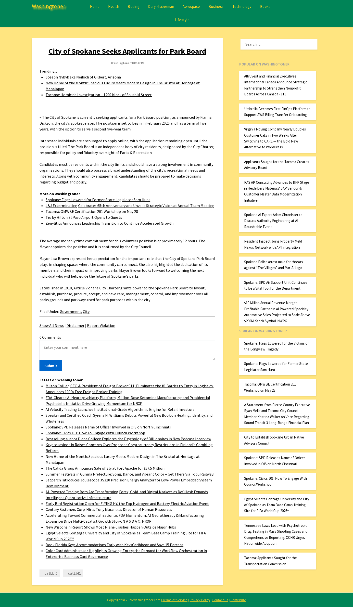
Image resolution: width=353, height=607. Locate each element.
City (86, 311)
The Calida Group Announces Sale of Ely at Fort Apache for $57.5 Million (105, 468)
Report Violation (101, 325)
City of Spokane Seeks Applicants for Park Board (127, 51)
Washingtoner (48, 6)
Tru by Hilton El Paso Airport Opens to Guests (84, 217)
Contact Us (220, 600)
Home (95, 6)
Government (70, 311)
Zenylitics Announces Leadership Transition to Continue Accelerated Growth (110, 223)
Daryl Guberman (161, 6)
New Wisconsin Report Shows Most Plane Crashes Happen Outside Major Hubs (111, 527)
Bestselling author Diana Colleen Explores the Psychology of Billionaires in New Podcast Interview (128, 438)
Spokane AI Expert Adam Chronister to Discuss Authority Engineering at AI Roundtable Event (273, 220)
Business (216, 6)
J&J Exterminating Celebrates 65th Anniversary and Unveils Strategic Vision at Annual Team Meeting (130, 205)
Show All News (51, 325)
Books (265, 6)
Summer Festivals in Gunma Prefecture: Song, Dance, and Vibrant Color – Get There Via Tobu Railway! (130, 474)
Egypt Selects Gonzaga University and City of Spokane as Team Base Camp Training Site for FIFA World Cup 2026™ (276, 505)
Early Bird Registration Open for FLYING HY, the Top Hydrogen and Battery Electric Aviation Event (127, 503)
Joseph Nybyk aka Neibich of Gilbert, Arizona (83, 77)
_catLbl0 (49, 573)
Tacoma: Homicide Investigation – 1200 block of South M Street (99, 94)
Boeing (133, 6)
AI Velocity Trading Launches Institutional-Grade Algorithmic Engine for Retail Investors (120, 409)
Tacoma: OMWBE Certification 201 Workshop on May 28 (92, 211)
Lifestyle (182, 19)
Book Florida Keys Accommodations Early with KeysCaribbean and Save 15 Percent (114, 544)
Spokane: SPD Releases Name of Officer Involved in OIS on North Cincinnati (108, 427)
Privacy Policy (200, 600)
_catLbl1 (73, 573)
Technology (242, 6)
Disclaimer (75, 325)
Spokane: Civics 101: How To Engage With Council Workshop (95, 432)
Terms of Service (175, 600)
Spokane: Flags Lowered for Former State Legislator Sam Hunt (98, 199)
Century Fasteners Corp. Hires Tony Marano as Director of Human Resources (109, 509)
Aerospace (191, 6)
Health (113, 6)
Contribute (238, 600)
